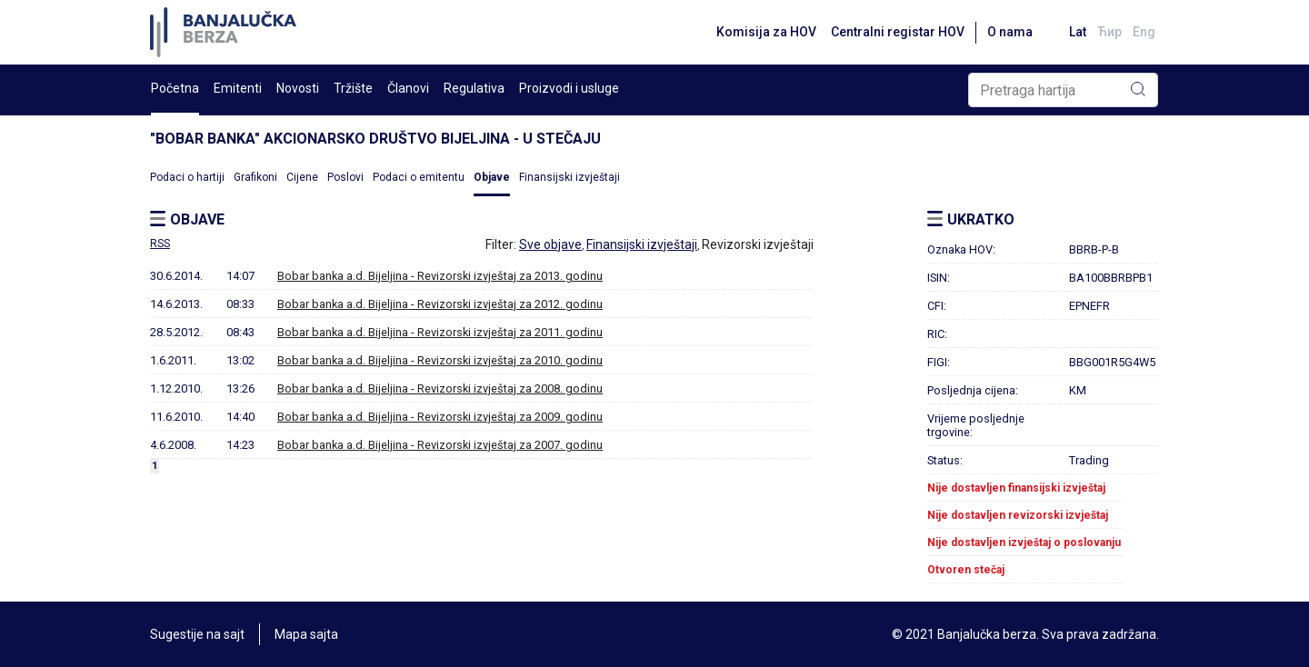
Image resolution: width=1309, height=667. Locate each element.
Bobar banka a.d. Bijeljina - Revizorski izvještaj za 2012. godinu (440, 304)
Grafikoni (255, 177)
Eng (1144, 32)
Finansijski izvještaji (569, 177)
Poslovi (345, 177)
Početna (175, 88)
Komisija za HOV (766, 32)
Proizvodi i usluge (569, 88)
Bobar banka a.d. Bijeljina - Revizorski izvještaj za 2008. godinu (440, 388)
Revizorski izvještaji (758, 244)
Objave (492, 177)
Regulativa (474, 88)
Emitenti (238, 88)
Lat (1077, 32)
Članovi (408, 88)
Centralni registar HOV (897, 32)
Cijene (302, 177)
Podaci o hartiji (187, 177)
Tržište (353, 88)
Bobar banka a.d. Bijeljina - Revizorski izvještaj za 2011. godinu (440, 332)
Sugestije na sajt (197, 634)
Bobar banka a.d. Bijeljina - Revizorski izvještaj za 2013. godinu (440, 276)
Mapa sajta (306, 634)
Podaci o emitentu (419, 177)
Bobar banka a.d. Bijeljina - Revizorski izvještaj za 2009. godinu (440, 416)
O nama (1010, 32)
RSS (160, 243)
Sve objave (550, 244)
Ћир (1109, 32)
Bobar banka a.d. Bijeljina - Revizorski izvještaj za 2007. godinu (440, 445)
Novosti (297, 88)
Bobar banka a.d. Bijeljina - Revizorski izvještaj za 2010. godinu (440, 360)
